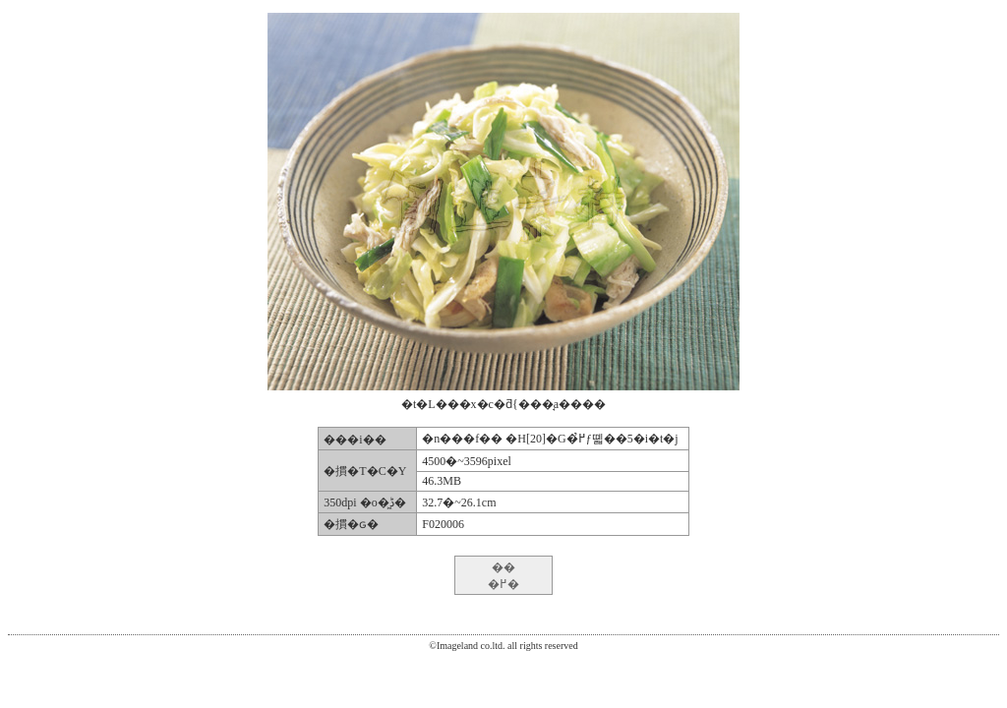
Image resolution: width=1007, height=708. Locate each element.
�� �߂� (503, 575)
